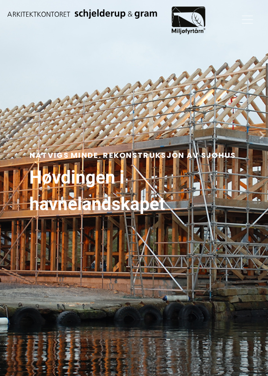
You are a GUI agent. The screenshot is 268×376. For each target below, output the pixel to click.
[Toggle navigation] (247, 19)
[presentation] (6, 135)
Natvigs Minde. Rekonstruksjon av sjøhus (132, 155)
